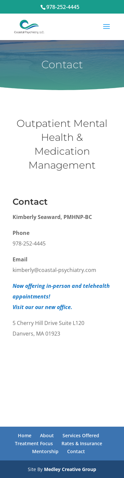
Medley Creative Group (70, 469)
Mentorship (45, 451)
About (47, 435)
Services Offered (80, 435)
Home (24, 435)
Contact (76, 451)
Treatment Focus (34, 443)
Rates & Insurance (82, 443)
